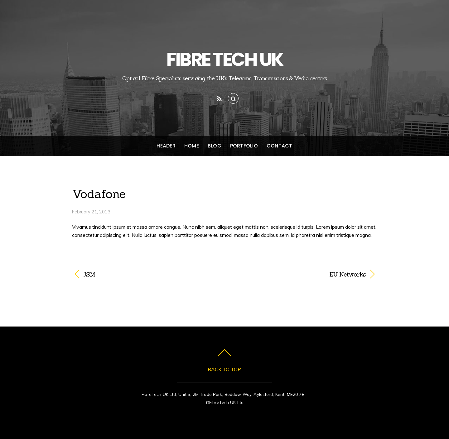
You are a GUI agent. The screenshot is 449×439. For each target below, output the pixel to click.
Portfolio (244, 145)
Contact (279, 145)
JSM (89, 274)
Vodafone (99, 194)
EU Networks (299, 274)
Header (166, 145)
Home (191, 145)
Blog (214, 145)
